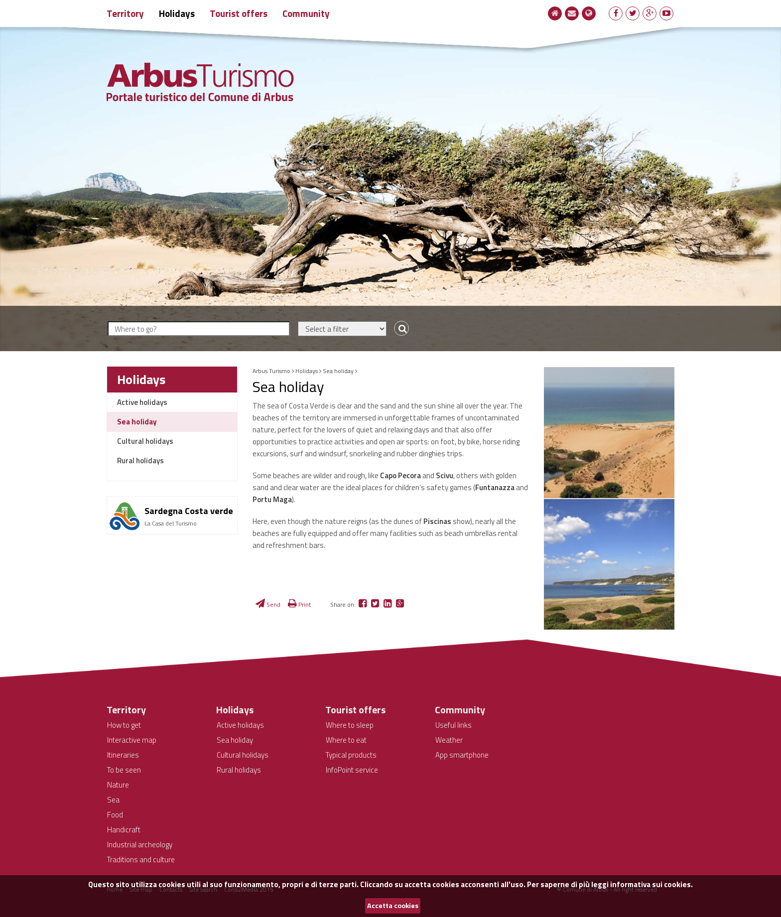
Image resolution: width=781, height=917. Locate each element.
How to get (124, 725)
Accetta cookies (392, 905)
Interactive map (131, 740)
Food (115, 814)
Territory (125, 13)
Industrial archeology (139, 844)
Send (268, 604)
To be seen (124, 770)
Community (306, 13)
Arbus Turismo (271, 371)
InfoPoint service (352, 770)
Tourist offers (238, 13)
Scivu (444, 475)
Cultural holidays (145, 441)
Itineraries (123, 755)
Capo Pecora (400, 475)
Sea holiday (137, 421)
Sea (113, 799)
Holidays (177, 13)
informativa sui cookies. (651, 884)
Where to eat (346, 740)
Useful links (453, 725)
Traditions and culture (141, 859)
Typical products (351, 755)
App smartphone (462, 755)
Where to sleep (350, 725)
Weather (449, 740)
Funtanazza (495, 487)
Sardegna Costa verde (188, 511)
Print (299, 604)
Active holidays (142, 402)
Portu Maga (272, 499)
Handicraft (123, 829)
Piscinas (437, 521)
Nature (118, 784)
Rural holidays (140, 460)
